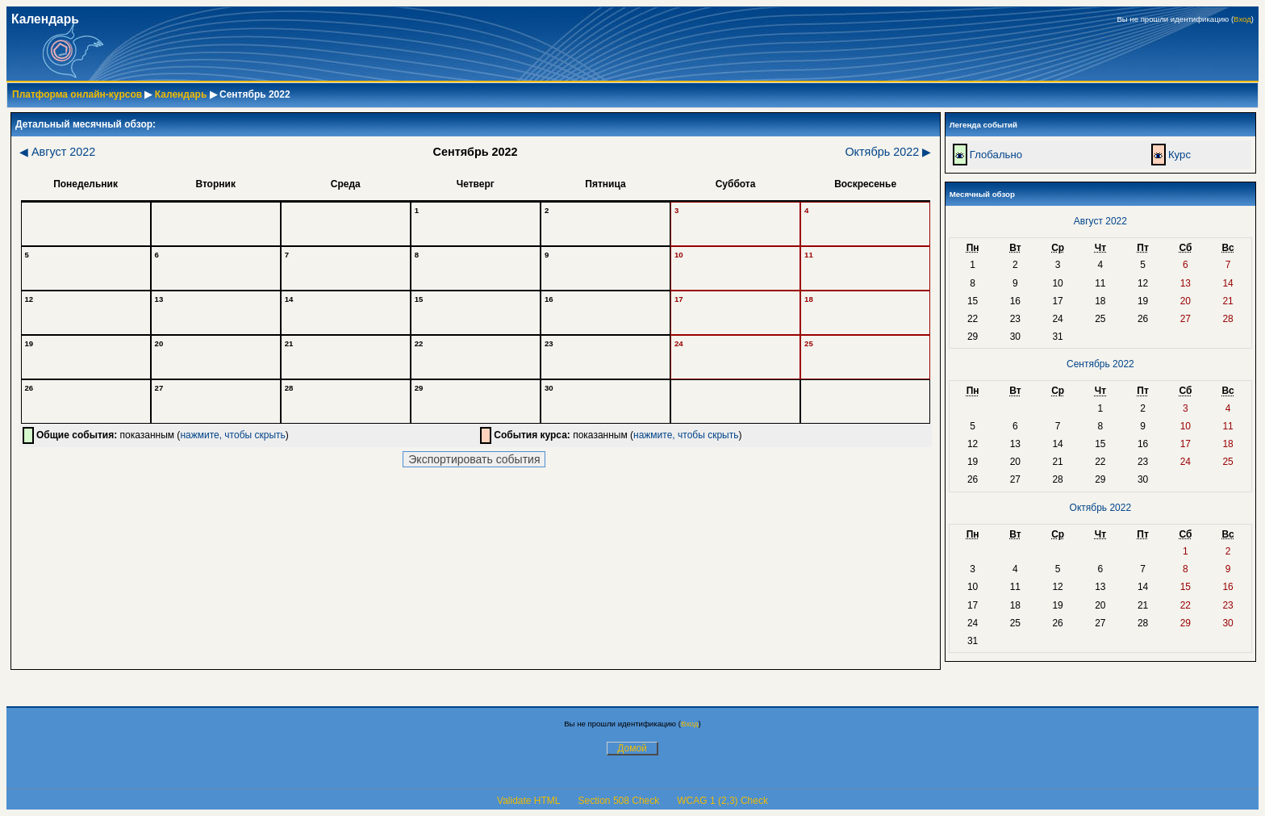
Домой (632, 748)
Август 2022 (57, 151)
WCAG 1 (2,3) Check (722, 800)
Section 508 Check (619, 800)
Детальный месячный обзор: (85, 124)
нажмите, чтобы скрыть (232, 435)
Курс (1179, 155)
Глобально (996, 155)
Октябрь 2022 (888, 151)
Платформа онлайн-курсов (77, 94)
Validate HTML (528, 800)
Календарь (181, 94)
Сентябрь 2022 (1100, 364)
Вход (1242, 19)
